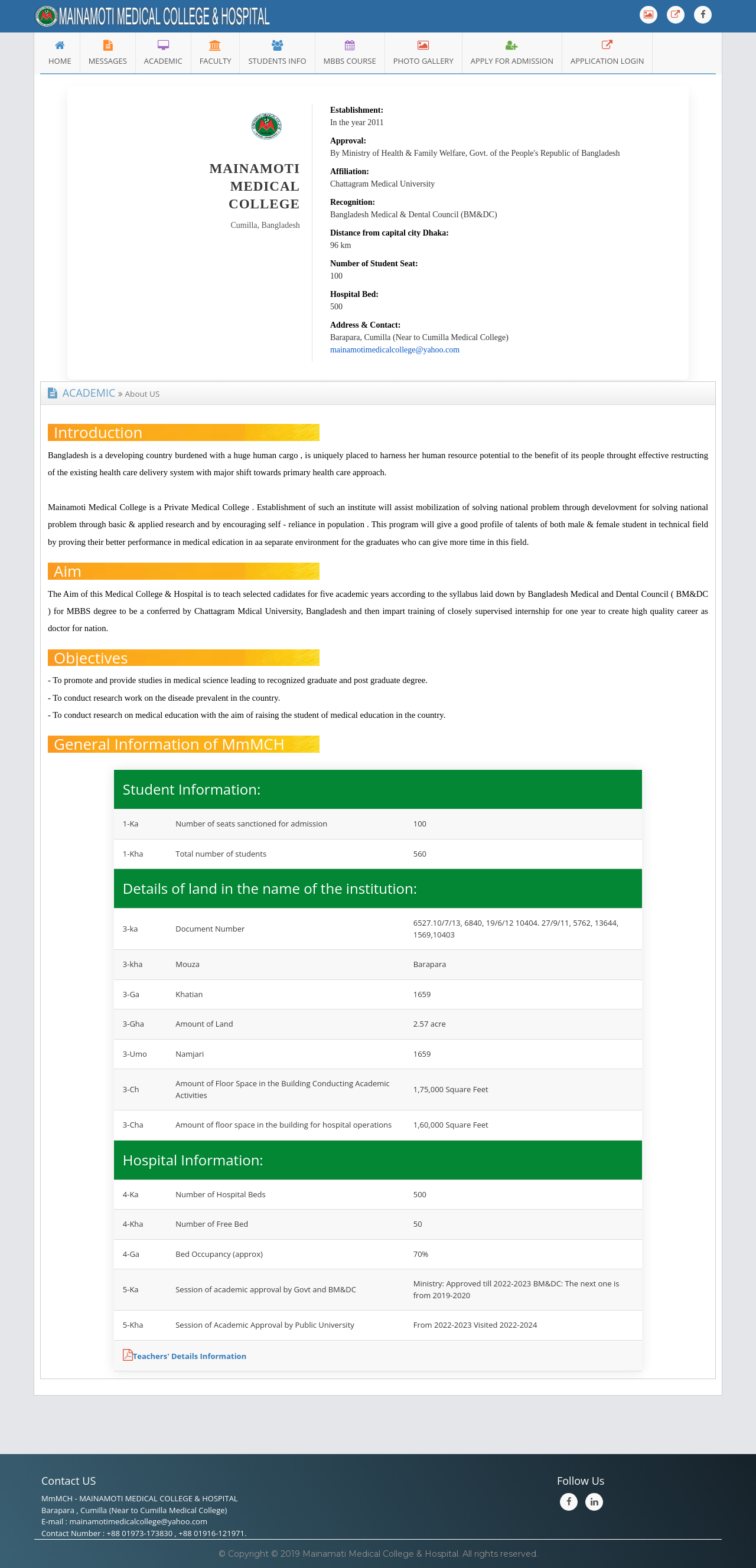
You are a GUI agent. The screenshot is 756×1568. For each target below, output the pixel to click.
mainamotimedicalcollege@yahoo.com (395, 349)
